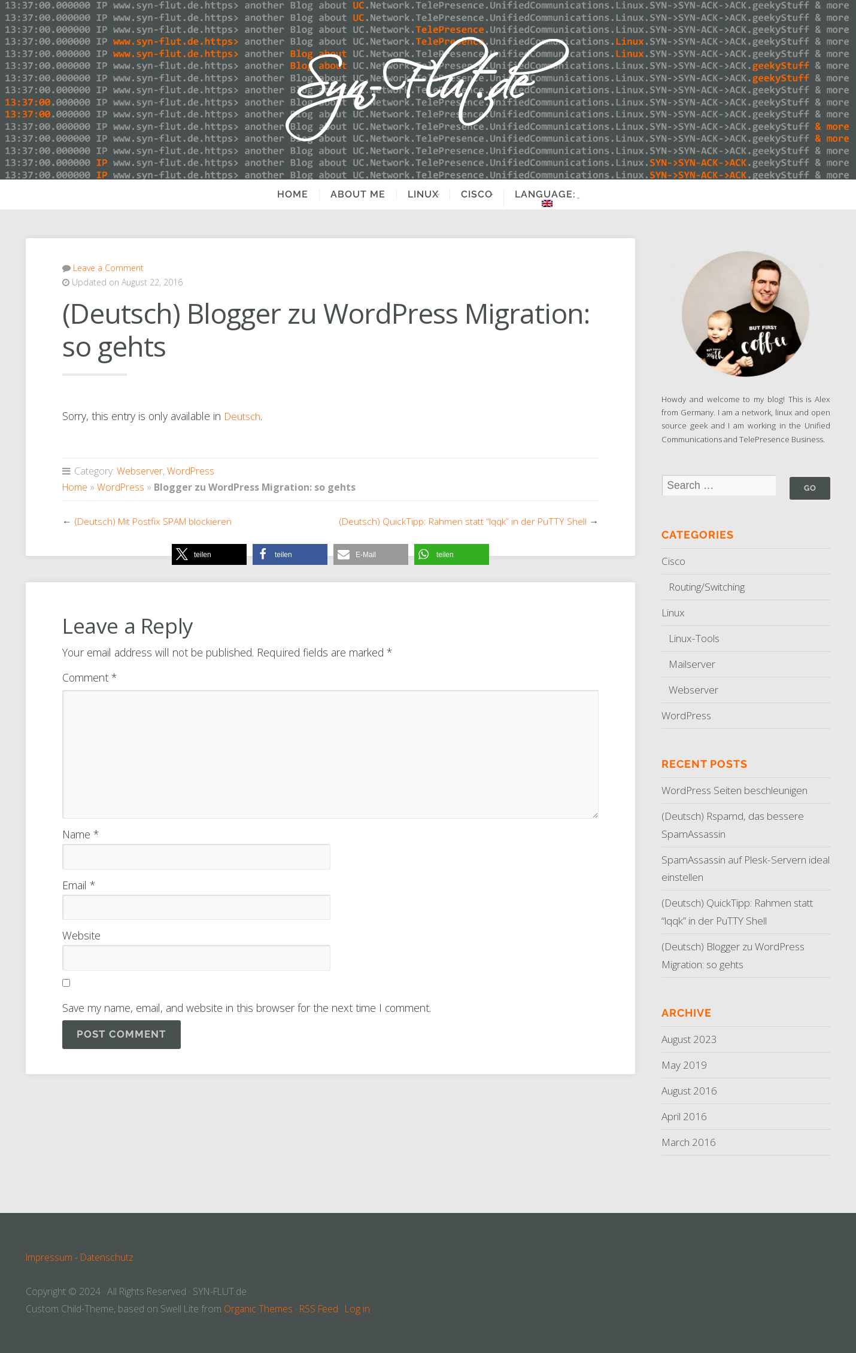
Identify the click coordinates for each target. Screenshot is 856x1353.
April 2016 (685, 1116)
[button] (209, 553)
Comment (89, 677)
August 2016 (691, 1090)
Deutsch (244, 416)
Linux (410, 194)
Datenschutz (108, 1257)
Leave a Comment (108, 267)
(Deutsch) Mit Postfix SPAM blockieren (155, 520)
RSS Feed (319, 1308)
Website (81, 935)
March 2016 (689, 1142)
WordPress (190, 471)
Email (78, 884)
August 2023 (691, 1039)
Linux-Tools (696, 638)
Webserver (140, 471)
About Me (345, 194)
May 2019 (684, 1065)
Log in (358, 1308)
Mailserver (693, 664)
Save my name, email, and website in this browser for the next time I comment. (246, 1007)
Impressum (49, 1257)
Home (280, 194)
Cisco (472, 194)
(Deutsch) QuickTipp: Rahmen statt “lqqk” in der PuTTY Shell (462, 520)
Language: (551, 198)
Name (80, 833)
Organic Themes (258, 1308)
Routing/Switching (709, 587)
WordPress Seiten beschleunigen (738, 790)
